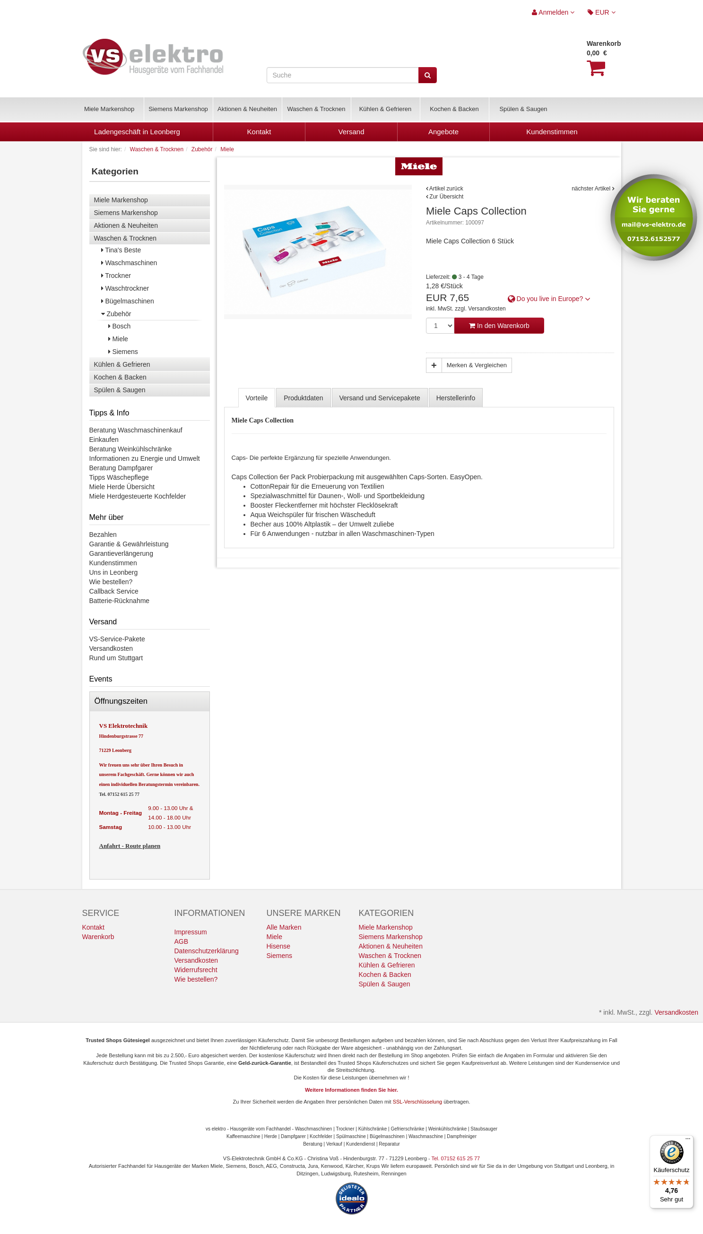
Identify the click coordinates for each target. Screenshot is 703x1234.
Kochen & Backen (454, 108)
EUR (601, 12)
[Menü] (688, 1141)
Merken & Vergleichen (477, 365)
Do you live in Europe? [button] (549, 298)
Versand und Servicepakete (379, 398)
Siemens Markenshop (178, 108)
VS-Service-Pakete (117, 639)
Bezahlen (103, 534)
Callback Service (114, 591)
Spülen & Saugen (523, 108)
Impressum (190, 932)
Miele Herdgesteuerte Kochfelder (137, 496)
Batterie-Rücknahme (119, 600)
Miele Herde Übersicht (122, 487)
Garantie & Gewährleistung (129, 544)
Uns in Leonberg (113, 572)
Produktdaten (303, 398)
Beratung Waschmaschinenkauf (135, 430)
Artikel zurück (446, 188)
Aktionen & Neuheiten (247, 108)
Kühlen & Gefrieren (385, 108)
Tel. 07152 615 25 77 (119, 794)
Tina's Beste (121, 250)
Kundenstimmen (113, 563)
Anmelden (553, 12)
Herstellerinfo (455, 398)
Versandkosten (111, 648)
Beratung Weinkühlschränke (130, 449)
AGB (181, 941)
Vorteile (257, 398)
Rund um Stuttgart (116, 658)
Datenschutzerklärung (206, 951)
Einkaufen (104, 439)
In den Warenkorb (499, 325)
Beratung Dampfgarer (121, 468)
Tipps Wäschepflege (119, 477)
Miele (118, 339)
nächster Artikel (592, 188)
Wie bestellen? (111, 582)
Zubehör (116, 314)
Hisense (279, 946)
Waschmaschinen (129, 263)
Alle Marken (284, 927)
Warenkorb (98, 937)
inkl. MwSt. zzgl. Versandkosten (466, 308)
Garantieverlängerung (121, 553)
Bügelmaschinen (127, 301)
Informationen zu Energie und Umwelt (144, 458)
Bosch (119, 326)
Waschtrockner (125, 288)
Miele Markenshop (109, 108)
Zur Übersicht (446, 196)
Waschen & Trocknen (316, 108)
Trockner (116, 275)
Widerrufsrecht (195, 970)
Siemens (123, 351)
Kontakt (93, 927)
